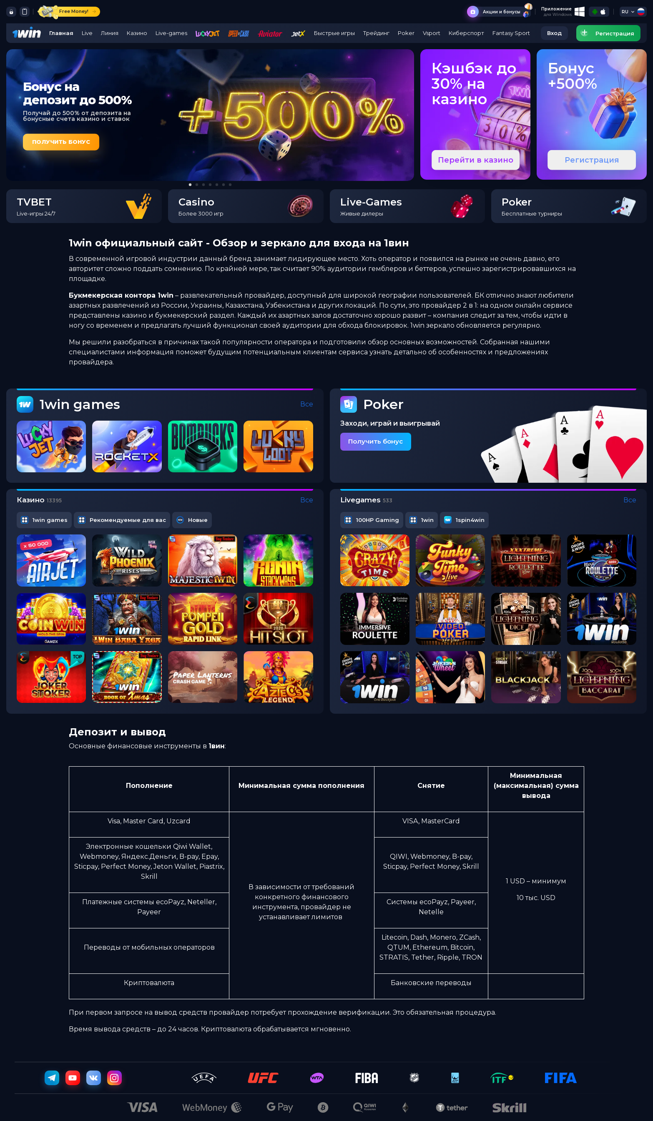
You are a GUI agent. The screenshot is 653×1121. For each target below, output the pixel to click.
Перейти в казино (475, 160)
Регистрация (592, 160)
